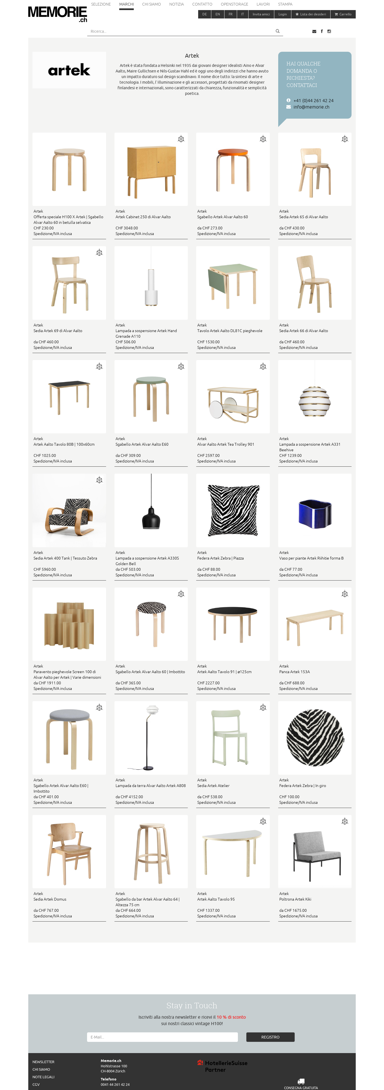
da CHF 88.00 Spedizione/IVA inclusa (233, 563)
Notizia (176, 4)
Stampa (285, 4)
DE (204, 14)
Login (282, 14)
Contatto (202, 4)
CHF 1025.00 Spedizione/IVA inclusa (69, 449)
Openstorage (234, 4)
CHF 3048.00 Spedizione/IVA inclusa (151, 222)
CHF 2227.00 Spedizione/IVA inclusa (233, 677)
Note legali (43, 1077)
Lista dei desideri (311, 14)
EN (218, 14)
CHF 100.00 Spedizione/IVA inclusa (315, 791)
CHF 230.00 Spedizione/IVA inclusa (69, 222)
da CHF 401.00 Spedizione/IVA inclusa (69, 791)
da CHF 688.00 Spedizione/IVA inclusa (315, 677)
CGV (36, 1084)
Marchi (126, 4)
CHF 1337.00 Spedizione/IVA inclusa (233, 904)
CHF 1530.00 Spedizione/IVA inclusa (233, 336)
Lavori (263, 4)
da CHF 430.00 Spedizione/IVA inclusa (315, 222)
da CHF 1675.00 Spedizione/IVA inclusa (315, 904)
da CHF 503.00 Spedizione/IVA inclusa (151, 563)
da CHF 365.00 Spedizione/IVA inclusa (151, 677)
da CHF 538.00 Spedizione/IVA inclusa (233, 791)
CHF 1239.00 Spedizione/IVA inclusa (315, 449)
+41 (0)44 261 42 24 (314, 100)
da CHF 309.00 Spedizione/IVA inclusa (151, 449)
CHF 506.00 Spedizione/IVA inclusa (151, 336)
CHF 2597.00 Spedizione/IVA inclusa (233, 449)
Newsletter (43, 1062)
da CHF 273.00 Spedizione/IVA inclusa (233, 222)
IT (242, 14)
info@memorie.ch (311, 106)
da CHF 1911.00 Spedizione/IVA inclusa (69, 677)
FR (231, 14)
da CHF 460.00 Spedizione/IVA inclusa (69, 336)
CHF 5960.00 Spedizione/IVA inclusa (69, 563)
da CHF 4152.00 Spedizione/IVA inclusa (151, 791)
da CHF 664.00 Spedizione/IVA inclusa (151, 904)
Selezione (101, 4)
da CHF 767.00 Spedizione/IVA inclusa (69, 904)
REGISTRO (270, 1037)
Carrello (343, 14)
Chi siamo (151, 4)
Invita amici (261, 14)
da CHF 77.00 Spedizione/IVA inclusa (315, 563)
